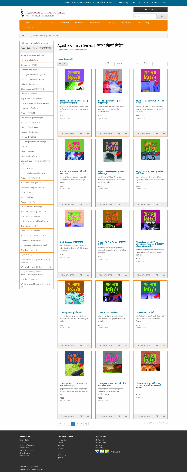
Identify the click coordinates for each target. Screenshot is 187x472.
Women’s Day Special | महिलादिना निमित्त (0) (36, 267)
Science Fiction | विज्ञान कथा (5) (31, 216)
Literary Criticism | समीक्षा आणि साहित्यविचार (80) (35, 162)
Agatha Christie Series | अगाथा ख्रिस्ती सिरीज (44, 36)
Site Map (61, 445)
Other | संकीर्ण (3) (27, 197)
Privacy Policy (24, 448)
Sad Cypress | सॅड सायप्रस (71, 242)
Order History (100, 443)
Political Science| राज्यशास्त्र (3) (31, 207)
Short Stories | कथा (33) (29, 226)
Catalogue (111, 23)
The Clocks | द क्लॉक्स (108, 312)
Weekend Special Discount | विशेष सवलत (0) (35, 285)
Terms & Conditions (26, 450)
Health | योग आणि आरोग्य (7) (30, 127)
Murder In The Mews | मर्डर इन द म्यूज (150, 101)
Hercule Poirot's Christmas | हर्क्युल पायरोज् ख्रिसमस (74, 101)
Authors (51, 23)
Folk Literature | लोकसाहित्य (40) (32, 118)
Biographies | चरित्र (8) (29, 65)
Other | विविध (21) (27, 192)
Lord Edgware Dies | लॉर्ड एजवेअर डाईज (109, 101)
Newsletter (99, 448)
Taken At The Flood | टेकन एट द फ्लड (111, 243)
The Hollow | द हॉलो (145, 312)
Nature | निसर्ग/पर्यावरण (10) (30, 178)
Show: (146, 63)
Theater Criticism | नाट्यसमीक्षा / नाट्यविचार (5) (36, 245)
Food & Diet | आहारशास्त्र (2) (30, 122)
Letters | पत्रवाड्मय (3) (28, 151)
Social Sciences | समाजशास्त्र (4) (31, 231)
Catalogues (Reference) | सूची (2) (33, 74)
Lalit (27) (24, 146)
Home (27, 23)
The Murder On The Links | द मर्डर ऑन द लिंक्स (112, 384)
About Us (38, 23)
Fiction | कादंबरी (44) (28, 113)
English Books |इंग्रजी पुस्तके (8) (31, 98)
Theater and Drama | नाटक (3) (32, 240)
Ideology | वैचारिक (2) (28, 137)
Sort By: (108, 63)
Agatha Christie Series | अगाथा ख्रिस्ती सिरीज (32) (36, 49)
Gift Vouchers (62, 455)
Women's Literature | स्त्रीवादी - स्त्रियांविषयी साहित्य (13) (35, 261)
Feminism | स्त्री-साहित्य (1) (29, 108)
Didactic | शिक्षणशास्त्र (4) (29, 84)
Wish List (98, 445)
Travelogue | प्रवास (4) (29, 250)
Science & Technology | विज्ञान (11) (33, 211)
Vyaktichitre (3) (26, 255)
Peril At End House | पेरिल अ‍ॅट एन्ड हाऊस (73, 172)
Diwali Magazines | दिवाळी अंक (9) (32, 89)
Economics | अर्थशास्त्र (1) (29, 94)
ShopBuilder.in (34, 467)
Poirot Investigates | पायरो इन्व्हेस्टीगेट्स (111, 172)
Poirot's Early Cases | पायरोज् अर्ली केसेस (149, 172)
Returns (60, 443)
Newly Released (96, 23)
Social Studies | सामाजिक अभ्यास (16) (33, 236)
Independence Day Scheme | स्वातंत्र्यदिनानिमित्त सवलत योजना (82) (32, 273)
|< (60, 424)
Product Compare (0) (65, 59)
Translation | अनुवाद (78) (29, 279)
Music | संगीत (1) (26, 168)
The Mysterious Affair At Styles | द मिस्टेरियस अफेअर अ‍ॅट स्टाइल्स (149, 385)
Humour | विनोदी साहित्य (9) (30, 132)
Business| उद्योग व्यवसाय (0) (30, 70)
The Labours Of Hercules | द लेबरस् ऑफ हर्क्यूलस (73, 384)
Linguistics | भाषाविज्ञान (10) (30, 156)
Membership (24, 455)
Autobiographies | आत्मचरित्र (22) (32, 55)
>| (86, 424)
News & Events (127, 23)
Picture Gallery (143, 23)
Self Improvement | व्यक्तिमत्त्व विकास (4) (34, 221)
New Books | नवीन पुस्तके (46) (31, 183)
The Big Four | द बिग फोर (71, 312)
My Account (99, 440)
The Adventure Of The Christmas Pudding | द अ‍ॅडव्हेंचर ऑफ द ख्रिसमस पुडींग (150, 244)
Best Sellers (65, 23)
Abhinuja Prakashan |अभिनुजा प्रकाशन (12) (35, 43)
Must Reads (79, 23)
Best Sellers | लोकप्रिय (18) (30, 60)
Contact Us (29, 28)
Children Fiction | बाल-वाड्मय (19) (32, 79)
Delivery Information (27, 445)
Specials (61, 457)
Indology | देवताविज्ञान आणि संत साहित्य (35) (35, 142)
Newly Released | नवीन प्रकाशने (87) (33, 187)
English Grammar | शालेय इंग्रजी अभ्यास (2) (35, 103)
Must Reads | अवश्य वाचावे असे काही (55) (34, 173)
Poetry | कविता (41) (28, 202)
